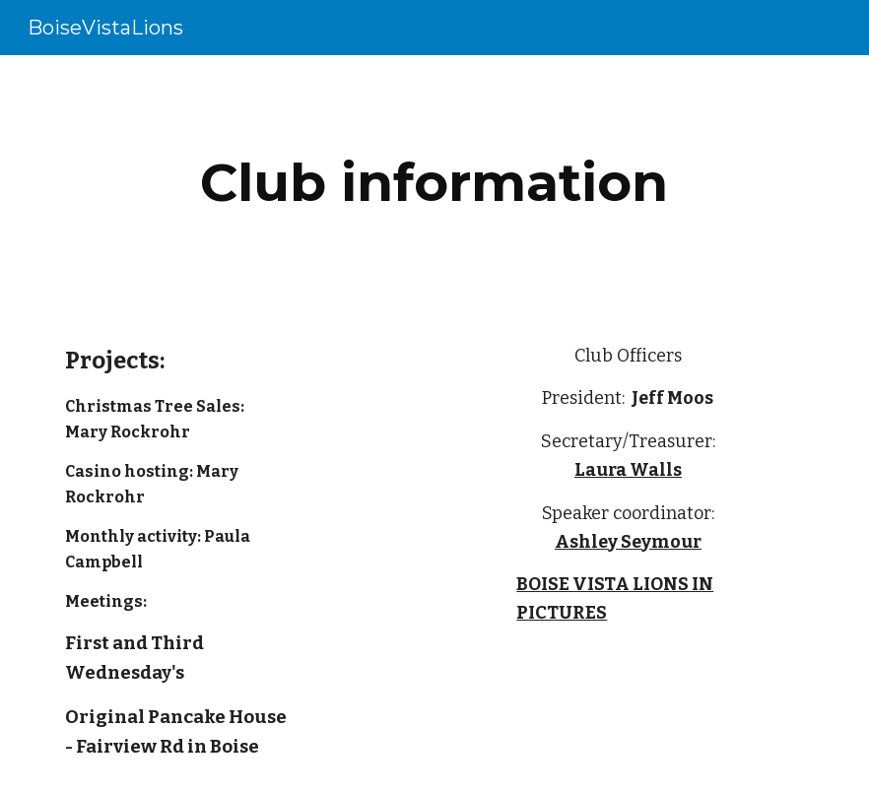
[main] (434, 183)
